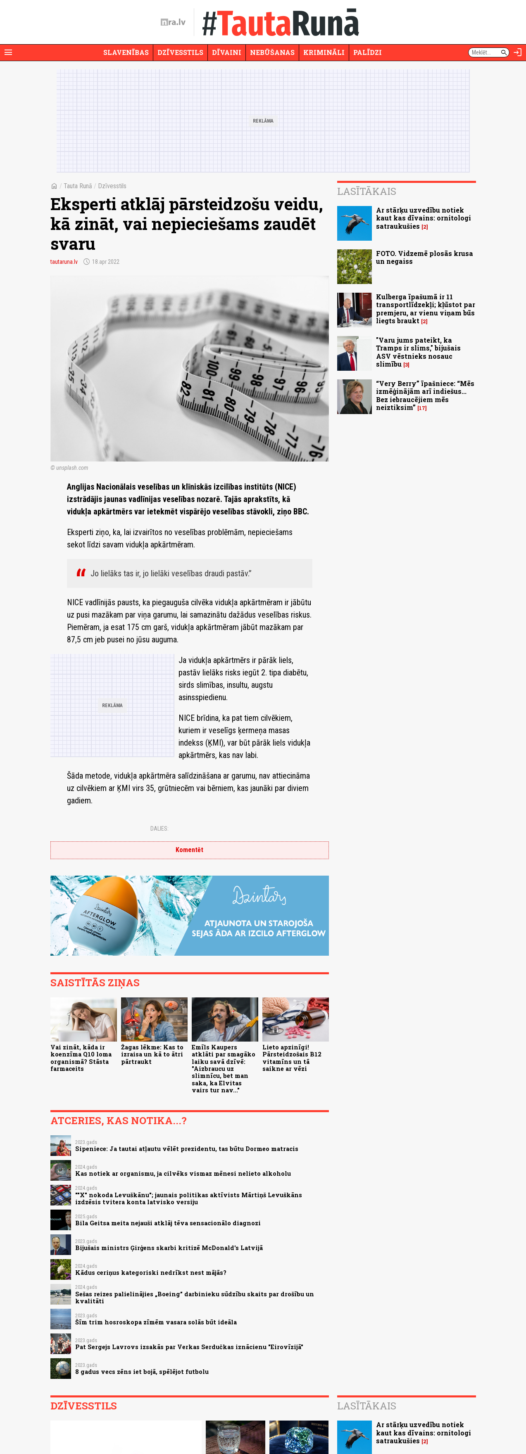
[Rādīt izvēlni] (8, 52)
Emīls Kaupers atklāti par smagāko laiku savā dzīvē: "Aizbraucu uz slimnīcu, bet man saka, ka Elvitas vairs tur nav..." (223, 1068)
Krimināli (324, 52)
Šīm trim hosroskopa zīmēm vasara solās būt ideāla (156, 1322)
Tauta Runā (78, 186)
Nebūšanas (272, 52)
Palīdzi (367, 52)
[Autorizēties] (517, 52)
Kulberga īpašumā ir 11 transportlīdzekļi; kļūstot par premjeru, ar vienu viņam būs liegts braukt (425, 308)
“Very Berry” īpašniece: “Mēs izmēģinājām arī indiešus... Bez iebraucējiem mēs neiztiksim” (425, 395)
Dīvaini (226, 52)
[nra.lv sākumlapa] (173, 22)
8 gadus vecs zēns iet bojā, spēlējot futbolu (142, 1372)
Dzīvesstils (180, 52)
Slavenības (126, 52)
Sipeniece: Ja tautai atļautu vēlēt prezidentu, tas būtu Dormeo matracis (186, 1149)
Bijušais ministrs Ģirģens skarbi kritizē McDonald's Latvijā (169, 1248)
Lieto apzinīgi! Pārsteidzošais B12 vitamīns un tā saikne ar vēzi (291, 1058)
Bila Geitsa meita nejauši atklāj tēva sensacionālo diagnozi (168, 1223)
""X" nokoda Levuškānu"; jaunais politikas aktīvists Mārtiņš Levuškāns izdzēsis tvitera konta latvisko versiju (188, 1198)
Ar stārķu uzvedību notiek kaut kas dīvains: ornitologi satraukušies (423, 218)
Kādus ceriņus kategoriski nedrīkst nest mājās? (150, 1272)
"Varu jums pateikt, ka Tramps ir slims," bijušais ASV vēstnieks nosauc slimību (418, 352)
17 (422, 408)
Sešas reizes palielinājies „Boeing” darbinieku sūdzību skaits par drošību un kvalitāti (194, 1297)
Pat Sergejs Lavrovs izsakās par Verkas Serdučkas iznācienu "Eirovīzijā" (189, 1347)
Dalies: (159, 828)
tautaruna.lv (64, 261)
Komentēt (189, 850)
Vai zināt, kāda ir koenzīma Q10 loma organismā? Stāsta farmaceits (81, 1058)
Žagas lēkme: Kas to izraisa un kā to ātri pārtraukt (152, 1054)
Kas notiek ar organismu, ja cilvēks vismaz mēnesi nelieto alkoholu (183, 1173)
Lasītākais (366, 191)
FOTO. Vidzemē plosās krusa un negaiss (424, 257)
